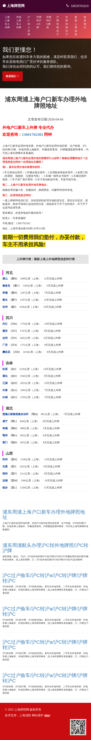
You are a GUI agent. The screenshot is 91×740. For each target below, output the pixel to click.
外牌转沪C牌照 (48, 22)
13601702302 (32, 134)
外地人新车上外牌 (18, 22)
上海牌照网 (16, 6)
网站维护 (37, 715)
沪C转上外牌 (29, 26)
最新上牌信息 (76, 26)
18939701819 (79, 6)
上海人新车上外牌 (7, 22)
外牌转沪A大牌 (39, 22)
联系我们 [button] (12, 76)
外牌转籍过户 (66, 26)
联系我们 (85, 22)
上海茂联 (25, 715)
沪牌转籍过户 (57, 26)
